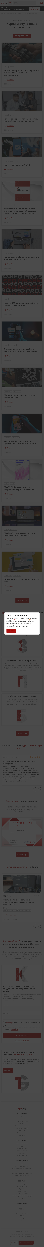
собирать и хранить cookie (21, 620)
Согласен (11, 631)
